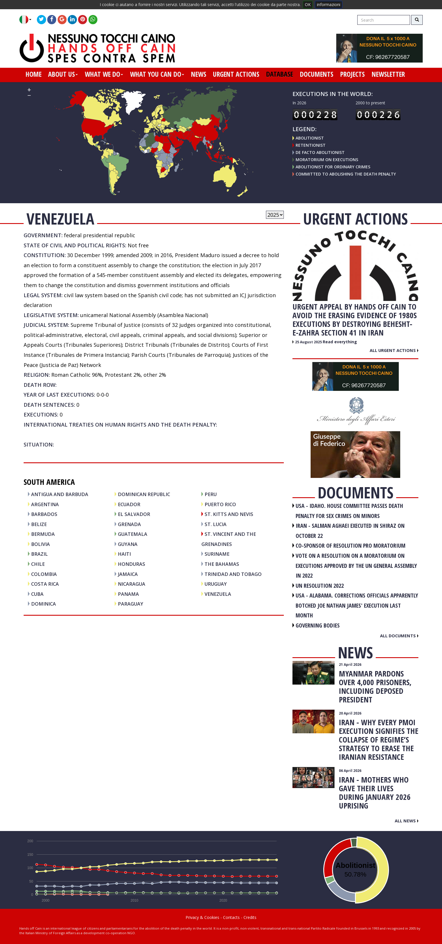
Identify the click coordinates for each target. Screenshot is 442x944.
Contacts (231, 917)
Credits (249, 917)
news (198, 74)
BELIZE (39, 524)
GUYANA (127, 544)
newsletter (388, 74)
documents (316, 74)
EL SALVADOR (134, 514)
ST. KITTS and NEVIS (229, 514)
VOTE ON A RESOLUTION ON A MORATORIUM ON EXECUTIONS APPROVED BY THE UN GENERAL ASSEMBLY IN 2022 (356, 565)
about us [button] (63, 74)
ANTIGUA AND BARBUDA (59, 494)
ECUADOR (129, 504)
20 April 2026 (350, 713)
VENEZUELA (218, 594)
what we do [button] (104, 74)
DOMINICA (43, 603)
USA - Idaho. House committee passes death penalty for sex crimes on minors (349, 511)
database (279, 74)
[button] (27, 19)
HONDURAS (131, 564)
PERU (211, 494)
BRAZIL (39, 554)
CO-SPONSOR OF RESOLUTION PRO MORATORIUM (350, 545)
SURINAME (217, 554)
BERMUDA (43, 534)
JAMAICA (128, 574)
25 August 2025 (309, 342)
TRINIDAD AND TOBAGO (233, 574)
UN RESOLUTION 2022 (320, 585)
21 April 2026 (350, 664)
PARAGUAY (130, 603)
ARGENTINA (45, 504)
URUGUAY (216, 584)
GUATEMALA (132, 534)
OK (308, 4)
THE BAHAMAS (222, 564)
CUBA (37, 594)
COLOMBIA (44, 574)
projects (352, 74)
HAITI (124, 554)
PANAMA (128, 594)
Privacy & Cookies (202, 917)
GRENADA (129, 524)
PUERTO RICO (220, 504)
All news (406, 821)
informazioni (328, 4)
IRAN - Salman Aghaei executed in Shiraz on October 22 (350, 531)
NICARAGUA (131, 584)
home (33, 74)
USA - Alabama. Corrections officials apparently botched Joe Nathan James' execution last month (357, 605)
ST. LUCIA (215, 524)
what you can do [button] (157, 74)
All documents (399, 635)
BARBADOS (44, 514)
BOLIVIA (40, 544)
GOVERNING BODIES (318, 625)
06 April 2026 (350, 770)
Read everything (340, 341)
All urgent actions (394, 350)
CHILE (38, 564)
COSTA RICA (45, 584)
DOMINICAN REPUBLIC (144, 494)
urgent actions (236, 74)
